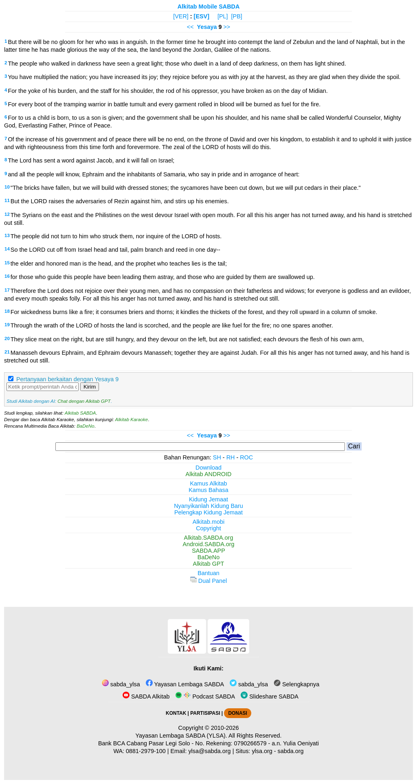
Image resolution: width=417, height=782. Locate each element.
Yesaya (207, 27)
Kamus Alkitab (208, 483)
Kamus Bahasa (208, 490)
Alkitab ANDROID (209, 474)
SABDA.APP (208, 550)
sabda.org (291, 751)
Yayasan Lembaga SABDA (185, 684)
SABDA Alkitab (146, 696)
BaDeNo (85, 426)
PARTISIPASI (205, 713)
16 (7, 276)
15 (7, 262)
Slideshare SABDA (269, 696)
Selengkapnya (296, 684)
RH (230, 457)
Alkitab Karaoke (131, 419)
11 (7, 200)
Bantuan (208, 573)
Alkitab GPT (208, 563)
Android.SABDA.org (208, 544)
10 (7, 187)
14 (7, 248)
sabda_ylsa (121, 684)
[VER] (181, 16)
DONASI (237, 713)
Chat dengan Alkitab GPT (83, 401)
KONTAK (176, 713)
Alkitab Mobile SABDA (209, 6)
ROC (246, 457)
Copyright (208, 528)
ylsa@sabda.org (209, 751)
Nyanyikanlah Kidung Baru (208, 506)
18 (7, 311)
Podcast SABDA (205, 696)
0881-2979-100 (146, 751)
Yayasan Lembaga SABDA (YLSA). (181, 735)
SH (217, 457)
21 (7, 351)
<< (190, 27)
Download (208, 467)
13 (7, 235)
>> (226, 27)
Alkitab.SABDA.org (208, 537)
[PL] (222, 16)
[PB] (236, 16)
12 (7, 214)
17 (7, 290)
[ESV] (201, 16)
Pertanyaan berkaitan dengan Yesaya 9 (67, 379)
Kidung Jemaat (208, 499)
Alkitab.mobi (208, 521)
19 (7, 324)
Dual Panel (208, 581)
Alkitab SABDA (80, 413)
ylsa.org (262, 751)
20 (7, 338)
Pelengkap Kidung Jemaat (208, 512)
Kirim (89, 387)
